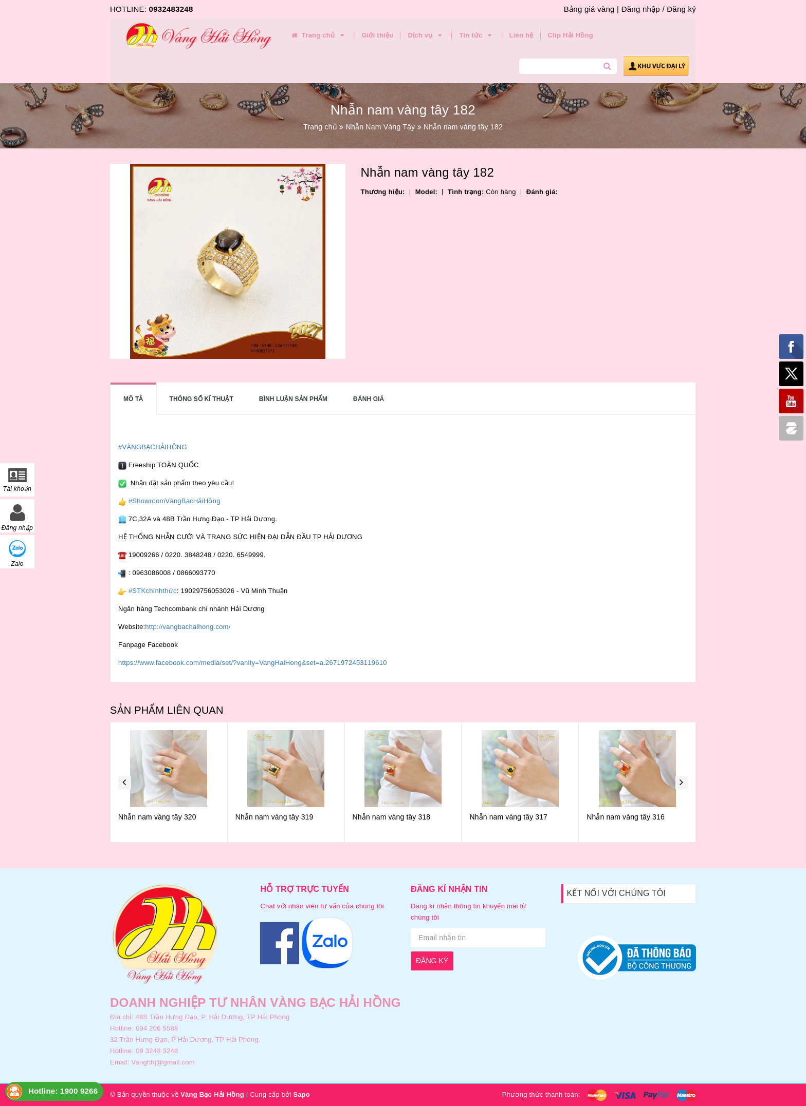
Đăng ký (681, 9)
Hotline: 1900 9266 (63, 1090)
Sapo (301, 1094)
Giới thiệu (377, 35)
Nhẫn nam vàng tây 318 (392, 817)
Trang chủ (318, 35)
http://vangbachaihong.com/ (187, 627)
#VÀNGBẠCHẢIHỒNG (152, 447)
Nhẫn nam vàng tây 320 (157, 817)
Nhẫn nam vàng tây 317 (508, 817)
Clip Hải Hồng (570, 35)
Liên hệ (521, 35)
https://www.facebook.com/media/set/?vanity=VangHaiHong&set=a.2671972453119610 (252, 662)
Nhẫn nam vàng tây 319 (274, 817)
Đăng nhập (640, 9)
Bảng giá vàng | (591, 9)
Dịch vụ (426, 35)
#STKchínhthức (153, 591)
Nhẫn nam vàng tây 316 (626, 817)
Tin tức (476, 35)
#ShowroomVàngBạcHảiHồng (175, 501)
